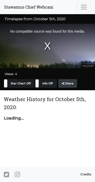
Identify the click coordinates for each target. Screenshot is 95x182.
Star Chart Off (21, 83)
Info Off (47, 83)
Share (67, 83)
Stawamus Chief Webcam (28, 7)
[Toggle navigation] (84, 7)
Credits (85, 174)
